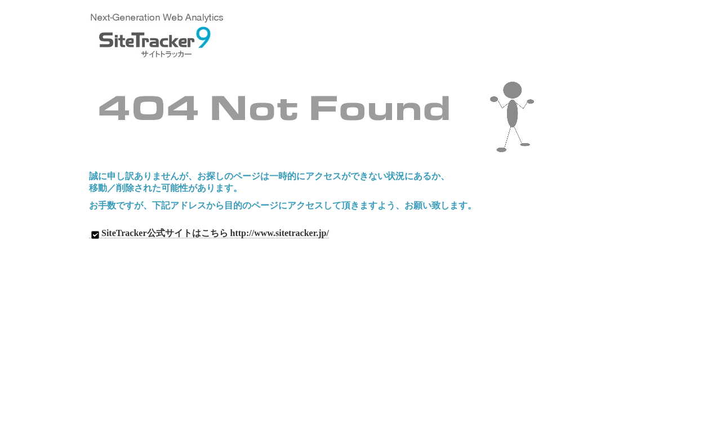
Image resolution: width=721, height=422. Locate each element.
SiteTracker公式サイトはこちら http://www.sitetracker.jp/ (209, 233)
